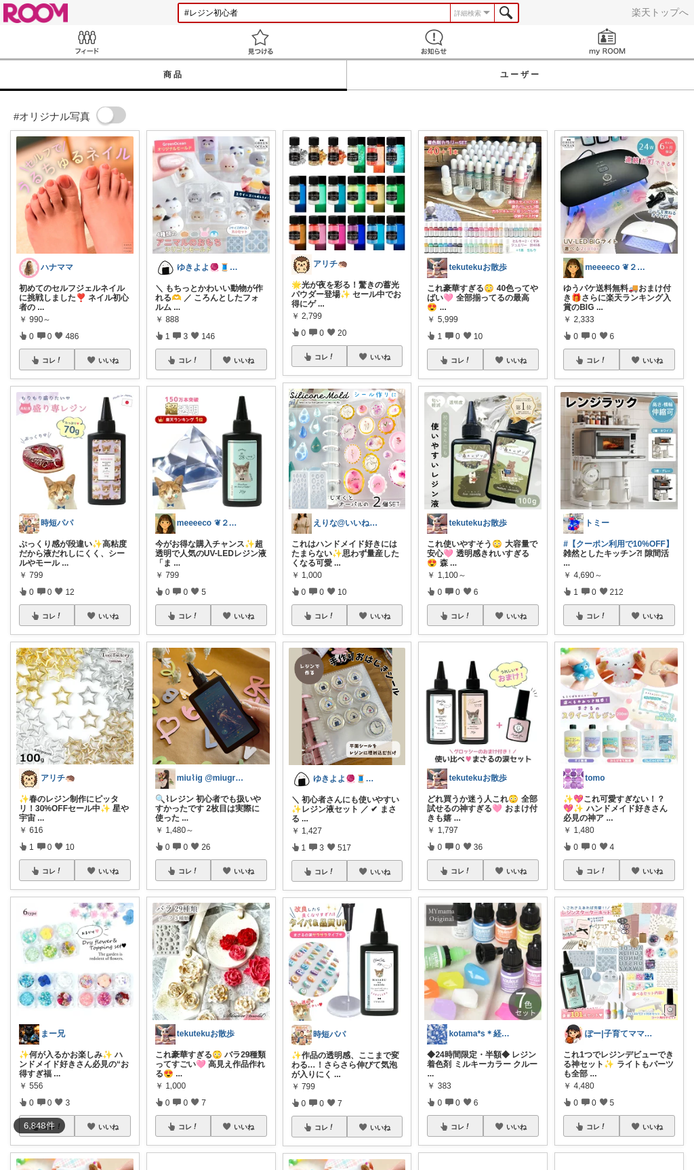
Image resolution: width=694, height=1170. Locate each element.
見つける (260, 41)
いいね (108, 360)
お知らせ (433, 41)
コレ (52, 360)
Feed (87, 41)
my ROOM (607, 41)
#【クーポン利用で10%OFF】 (618, 544)
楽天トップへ (660, 12)
